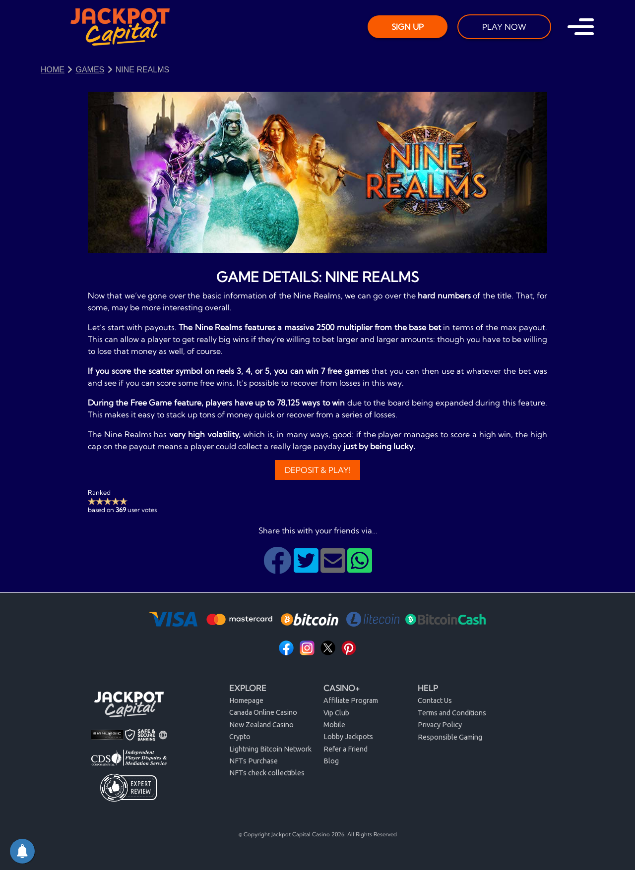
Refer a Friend (345, 749)
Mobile (334, 724)
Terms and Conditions (452, 713)
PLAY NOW (504, 27)
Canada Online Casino (263, 712)
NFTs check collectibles (267, 772)
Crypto (240, 737)
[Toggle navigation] (580, 27)
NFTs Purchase (253, 760)
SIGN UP (407, 27)
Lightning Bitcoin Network (270, 749)
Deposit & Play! (318, 470)
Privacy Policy (440, 725)
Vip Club (336, 713)
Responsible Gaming (450, 737)
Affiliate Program (350, 700)
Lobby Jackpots (348, 737)
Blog (331, 761)
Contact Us (435, 700)
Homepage (246, 700)
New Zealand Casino (261, 725)
